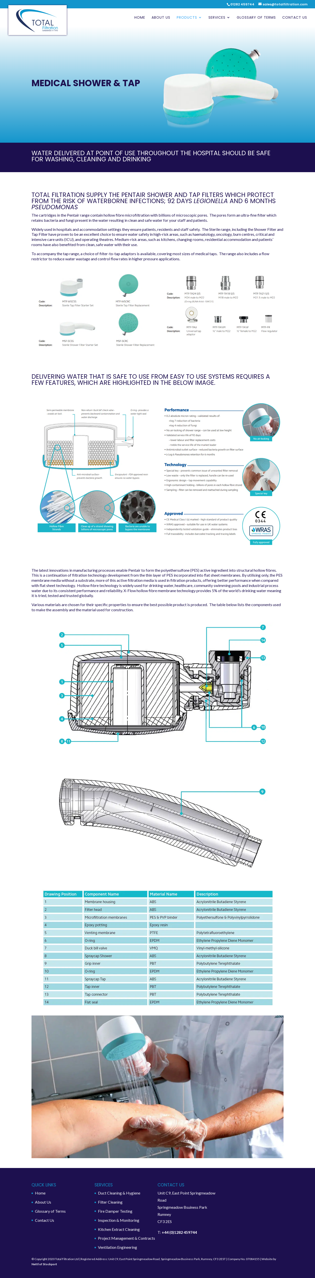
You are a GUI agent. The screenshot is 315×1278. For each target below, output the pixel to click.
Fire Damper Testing (115, 1211)
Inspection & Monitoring (118, 1220)
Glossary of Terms (256, 18)
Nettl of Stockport (44, 1264)
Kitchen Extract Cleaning (119, 1229)
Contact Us (294, 18)
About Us (161, 18)
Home (139, 18)
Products (187, 18)
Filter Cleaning (110, 1202)
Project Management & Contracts (126, 1238)
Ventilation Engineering (117, 1247)
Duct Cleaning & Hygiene (119, 1193)
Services (216, 18)
